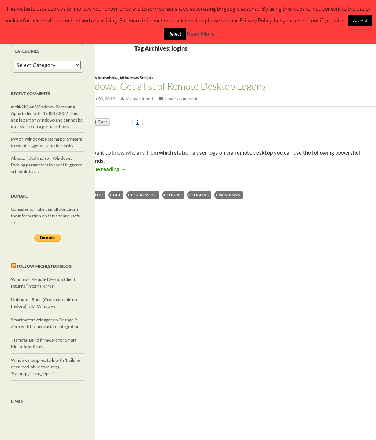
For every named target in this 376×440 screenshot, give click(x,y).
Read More (200, 33)
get (117, 194)
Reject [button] (174, 34)
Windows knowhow (98, 77)
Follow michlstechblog (44, 266)
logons (200, 194)
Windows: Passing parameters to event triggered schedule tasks (47, 164)
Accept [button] (360, 21)
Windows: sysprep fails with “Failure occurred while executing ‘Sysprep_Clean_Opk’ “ (45, 366)
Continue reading (102, 169)
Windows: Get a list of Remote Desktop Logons (172, 86)
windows (229, 194)
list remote (143, 194)
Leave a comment (181, 98)
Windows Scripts (136, 77)
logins (174, 194)
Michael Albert (139, 98)
